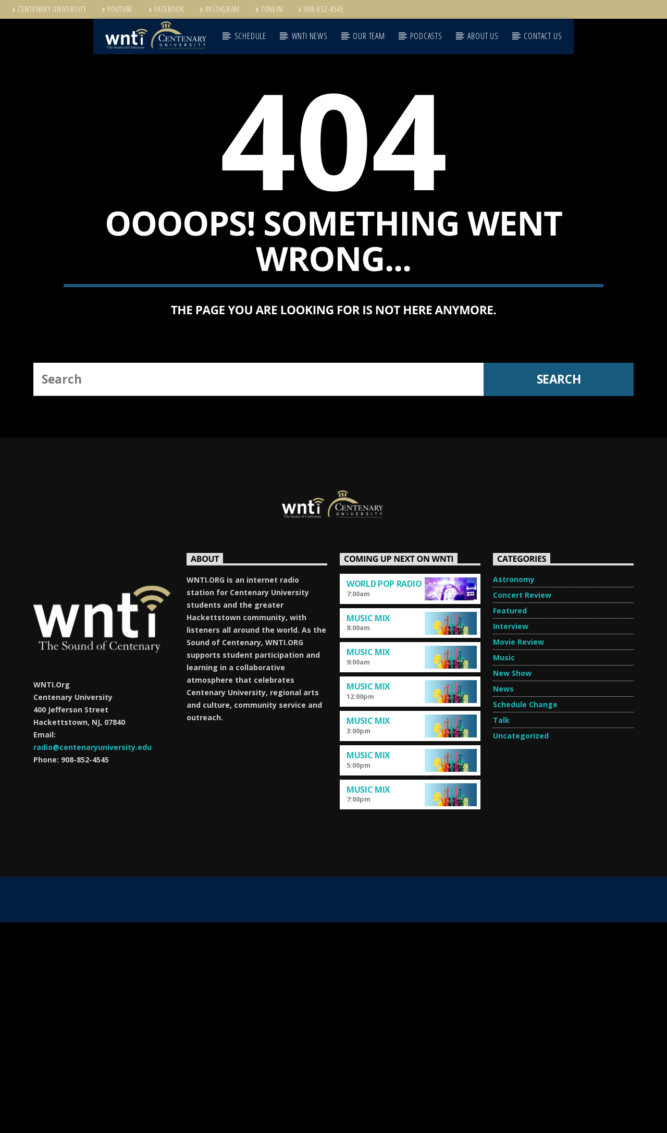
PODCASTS (426, 36)
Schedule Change (525, 915)
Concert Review (522, 805)
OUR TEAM (369, 36)
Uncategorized (521, 946)
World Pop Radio (384, 794)
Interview (510, 837)
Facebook (165, 9)
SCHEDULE (250, 36)
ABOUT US (482, 36)
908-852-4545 (319, 9)
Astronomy (514, 790)
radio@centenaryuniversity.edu (92, 958)
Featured (510, 821)
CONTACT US (543, 36)
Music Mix (368, 828)
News (503, 899)
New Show (512, 884)
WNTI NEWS (310, 36)
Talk (501, 930)
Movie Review (518, 852)
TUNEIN (267, 9)
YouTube (116, 9)
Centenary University (48, 9)
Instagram (218, 9)
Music (504, 868)
